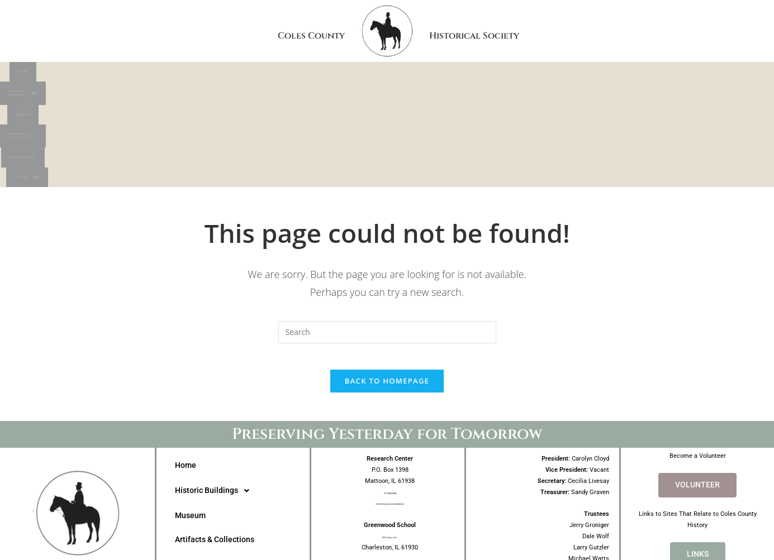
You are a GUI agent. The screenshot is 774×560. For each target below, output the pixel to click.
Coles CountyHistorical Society (78, 487)
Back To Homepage (387, 289)
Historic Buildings (232, 74)
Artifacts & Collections (421, 74)
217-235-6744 (390, 400)
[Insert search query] (387, 233)
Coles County (244, 31)
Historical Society (564, 31)
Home (146, 74)
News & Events (534, 74)
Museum (324, 74)
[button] (232, 75)
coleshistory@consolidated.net (390, 411)
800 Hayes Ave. (390, 444)
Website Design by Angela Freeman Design (387, 530)
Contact (617, 74)
